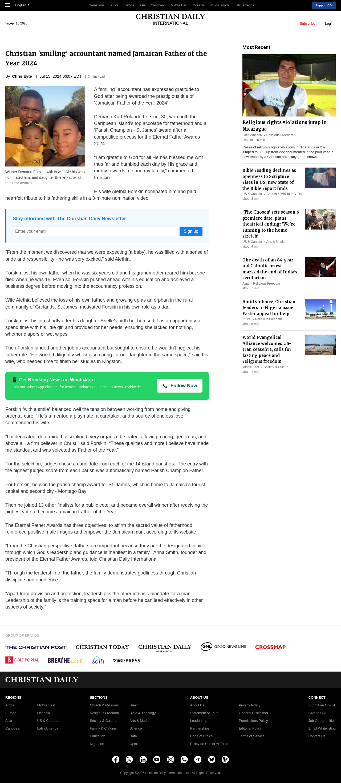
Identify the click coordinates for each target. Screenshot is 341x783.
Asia (142, 5)
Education (97, 736)
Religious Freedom (279, 135)
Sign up (191, 231)
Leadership (198, 721)
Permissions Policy (253, 721)
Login (329, 23)
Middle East (179, 5)
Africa (115, 5)
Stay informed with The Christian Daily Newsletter (69, 218)
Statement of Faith (204, 713)
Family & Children (103, 728)
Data (301, 194)
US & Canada (219, 5)
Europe (129, 5)
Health (134, 705)
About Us (197, 705)
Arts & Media (275, 242)
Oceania (199, 5)
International (96, 5)
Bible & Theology (142, 713)
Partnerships (200, 728)
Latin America (244, 5)
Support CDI (323, 5)
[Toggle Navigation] (8, 5)
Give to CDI (317, 713)
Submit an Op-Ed (321, 705)
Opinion (135, 744)
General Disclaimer (253, 713)
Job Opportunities (321, 721)
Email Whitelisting (322, 728)
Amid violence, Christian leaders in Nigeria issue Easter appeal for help (268, 307)
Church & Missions (279, 194)
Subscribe (307, 23)
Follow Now (183, 385)
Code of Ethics (201, 736)
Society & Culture (276, 367)
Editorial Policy (250, 728)
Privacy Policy (249, 705)
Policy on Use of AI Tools (209, 744)
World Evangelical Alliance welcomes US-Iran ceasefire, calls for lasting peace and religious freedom (266, 349)
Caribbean (158, 5)
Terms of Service (252, 736)
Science (135, 728)
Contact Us (316, 736)
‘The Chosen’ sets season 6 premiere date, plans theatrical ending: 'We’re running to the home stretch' (270, 224)
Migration (97, 744)
